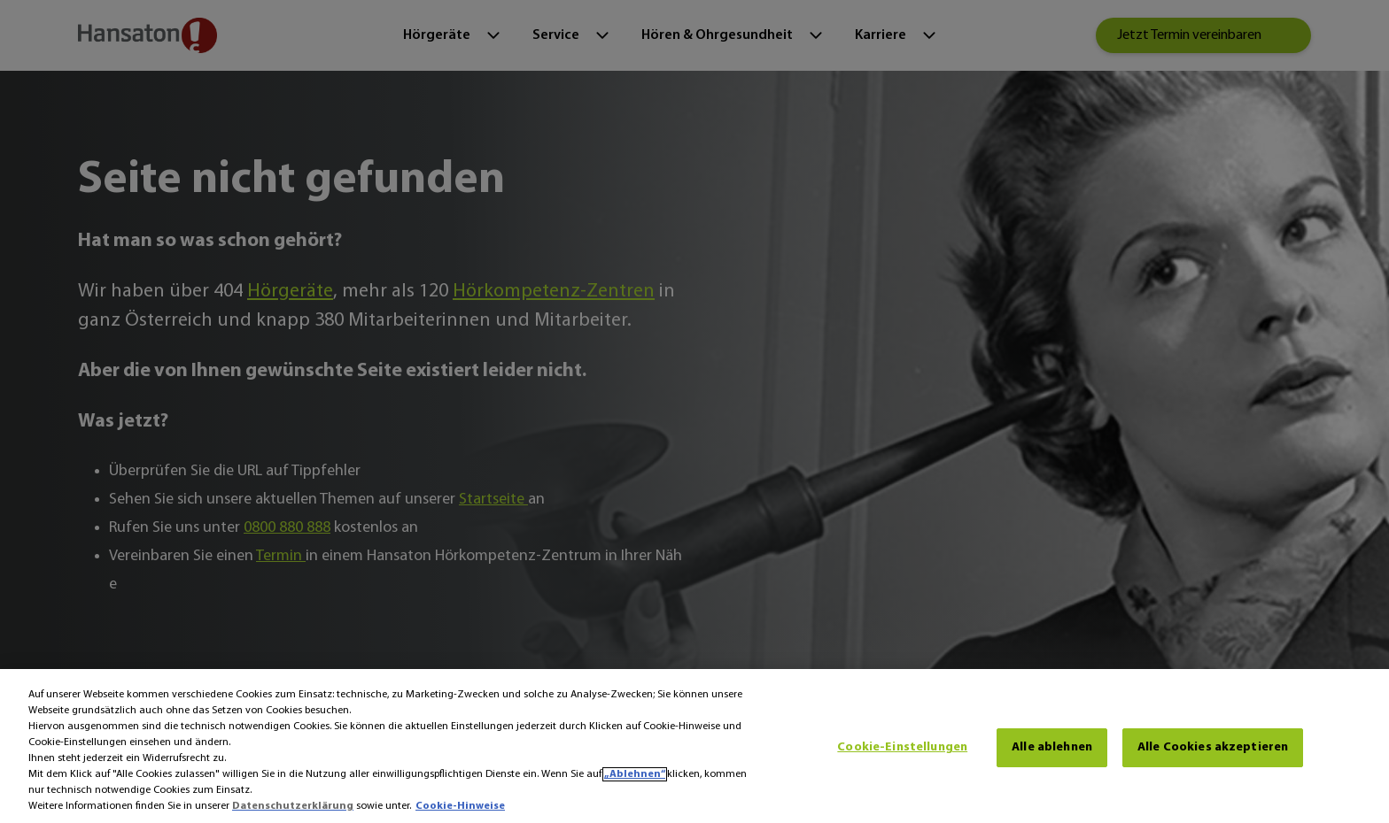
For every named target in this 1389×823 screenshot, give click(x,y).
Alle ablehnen (1052, 747)
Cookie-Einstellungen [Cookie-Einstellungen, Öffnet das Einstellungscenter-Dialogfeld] (902, 747)
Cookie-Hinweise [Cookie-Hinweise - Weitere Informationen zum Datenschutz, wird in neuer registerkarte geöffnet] (460, 806)
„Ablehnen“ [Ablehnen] (634, 774)
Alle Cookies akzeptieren (1212, 747)
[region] (694, 746)
